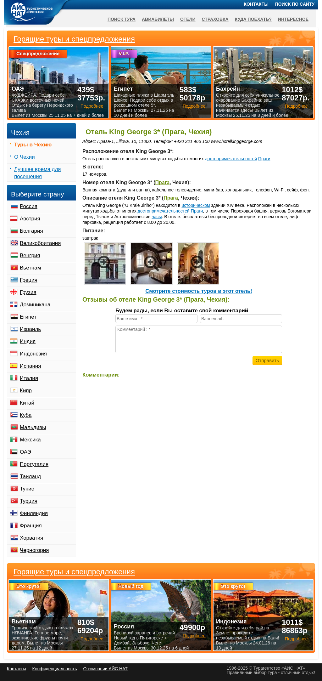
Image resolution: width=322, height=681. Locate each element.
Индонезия (33, 354)
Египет (28, 317)
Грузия (28, 292)
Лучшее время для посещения (37, 172)
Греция (28, 280)
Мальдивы (33, 427)
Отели (188, 19)
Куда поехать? (253, 19)
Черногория (34, 550)
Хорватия (31, 538)
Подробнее (91, 638)
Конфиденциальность (54, 668)
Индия (28, 341)
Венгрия (30, 255)
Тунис (27, 489)
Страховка (215, 19)
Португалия (34, 464)
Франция (31, 526)
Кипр (26, 391)
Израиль (30, 329)
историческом (195, 205)
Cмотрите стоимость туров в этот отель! (198, 291)
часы (157, 216)
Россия (28, 206)
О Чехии (24, 157)
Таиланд (30, 477)
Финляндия (34, 513)
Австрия (30, 219)
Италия (29, 378)
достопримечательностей (231, 158)
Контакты (256, 4)
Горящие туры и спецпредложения (74, 572)
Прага (162, 182)
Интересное (293, 19)
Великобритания (40, 243)
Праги (264, 158)
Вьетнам (30, 268)
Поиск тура (122, 19)
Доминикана (35, 305)
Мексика (30, 440)
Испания (30, 366)
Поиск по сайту (295, 4)
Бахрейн (228, 89)
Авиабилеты (158, 19)
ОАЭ (25, 452)
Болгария (31, 231)
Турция (28, 501)
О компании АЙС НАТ (105, 668)
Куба (25, 415)
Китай (27, 403)
